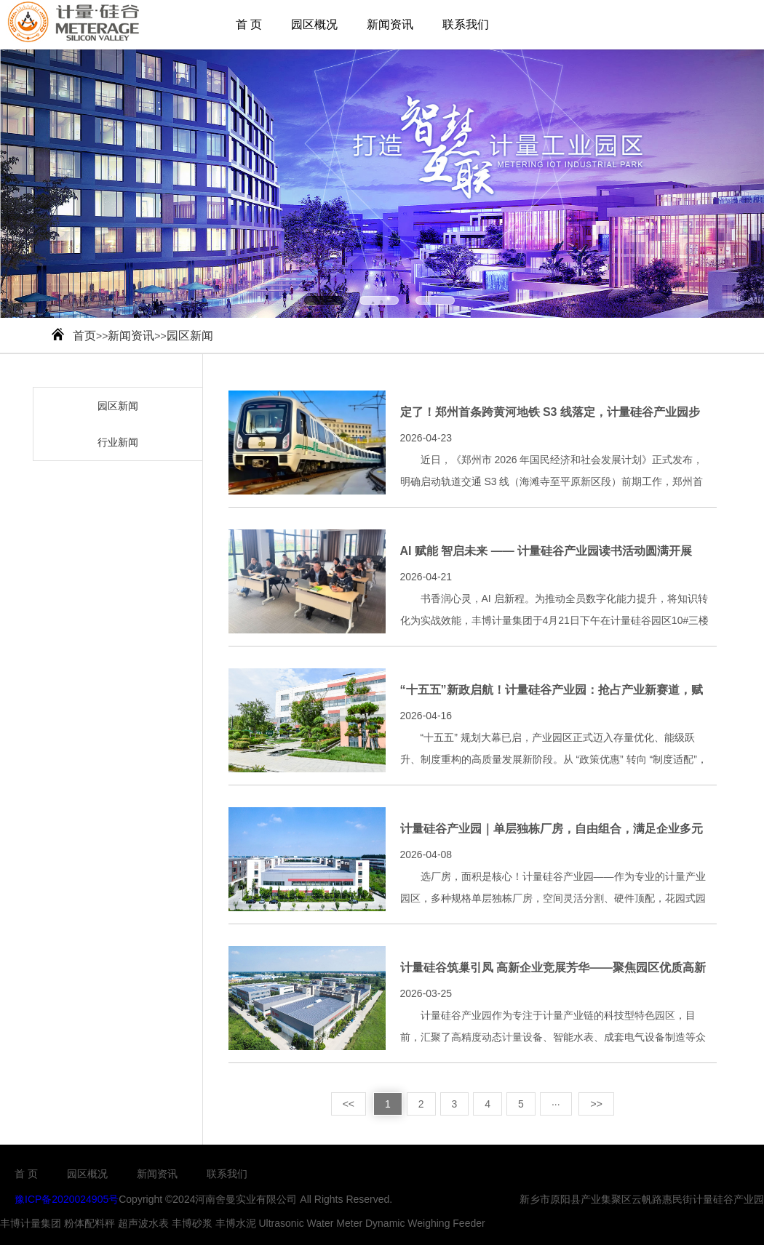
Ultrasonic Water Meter (310, 1223)
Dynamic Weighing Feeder (425, 1223)
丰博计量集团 (30, 1223)
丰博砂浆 (192, 1223)
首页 (84, 335)
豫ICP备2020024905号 (67, 1199)
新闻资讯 (390, 24)
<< (348, 1104)
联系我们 (465, 24)
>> (596, 1104)
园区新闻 (190, 335)
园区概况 (314, 24)
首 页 (249, 24)
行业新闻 (118, 442)
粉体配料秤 (89, 1223)
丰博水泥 (235, 1223)
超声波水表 (143, 1223)
